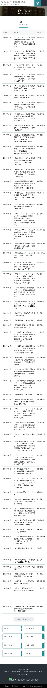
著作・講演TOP (23, 619)
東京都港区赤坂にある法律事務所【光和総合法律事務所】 (13, 3)
